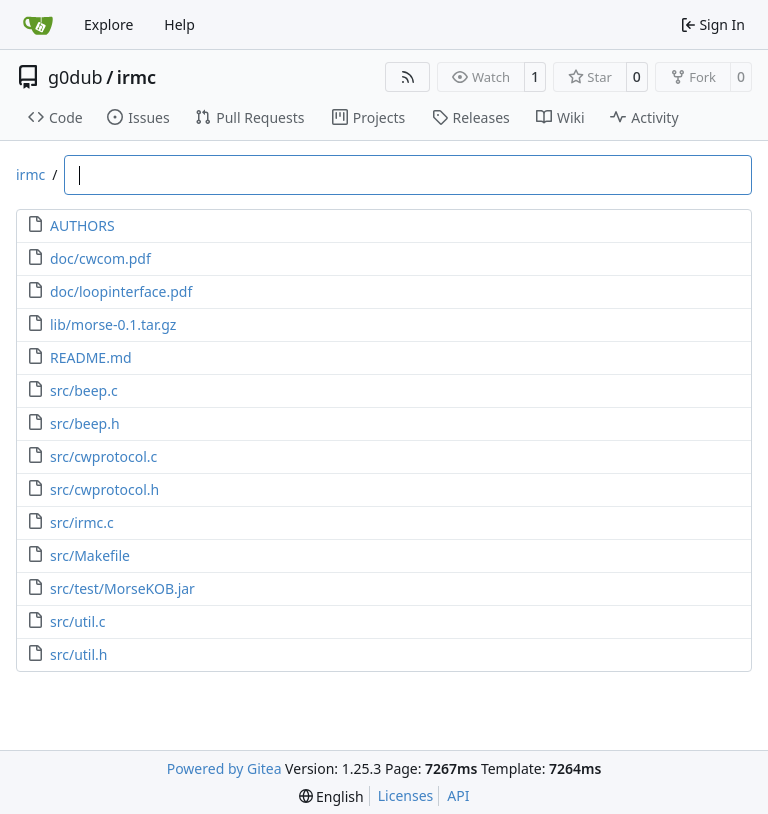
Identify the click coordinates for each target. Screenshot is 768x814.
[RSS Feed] (408, 77)
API (458, 795)
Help (179, 24)
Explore (108, 24)
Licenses (406, 795)
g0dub (75, 77)
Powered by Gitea (224, 768)
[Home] (38, 25)
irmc (136, 77)
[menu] (331, 796)
